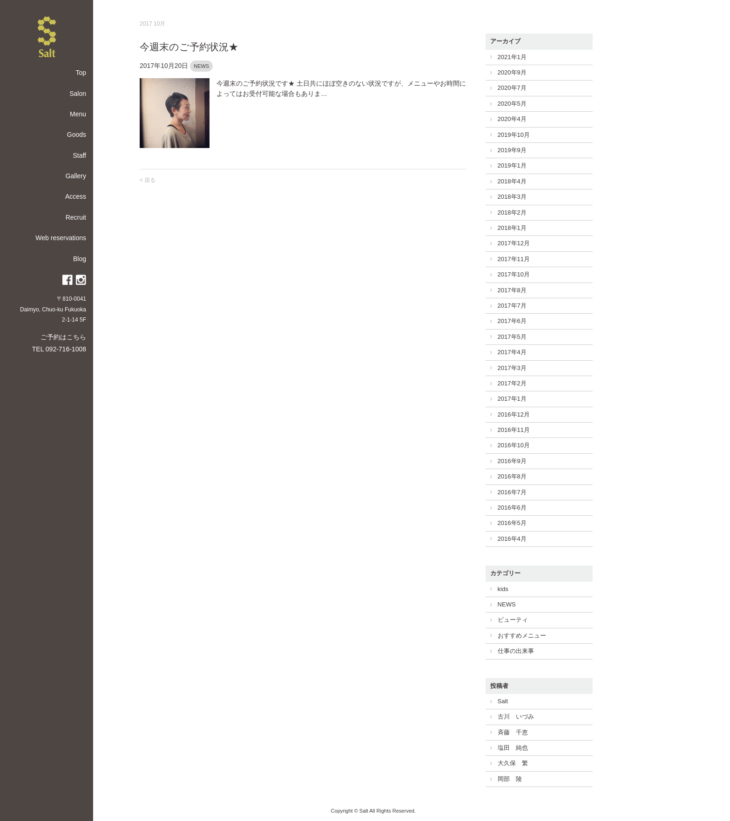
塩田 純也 (513, 747)
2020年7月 (512, 87)
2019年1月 (512, 165)
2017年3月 (512, 367)
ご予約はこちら (63, 337)
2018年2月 (512, 212)
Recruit (76, 217)
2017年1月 (512, 398)
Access (75, 196)
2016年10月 (514, 445)
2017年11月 (514, 259)
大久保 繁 (513, 763)
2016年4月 (512, 538)
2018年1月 (512, 227)
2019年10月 (514, 134)
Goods (76, 134)
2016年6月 (512, 507)
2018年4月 (512, 181)
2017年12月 (514, 243)
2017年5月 (512, 336)
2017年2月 (512, 383)
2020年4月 (512, 118)
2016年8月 (512, 476)
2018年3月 (512, 196)
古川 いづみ (516, 716)
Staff (79, 155)
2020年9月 (512, 72)
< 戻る (147, 180)
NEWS (201, 66)
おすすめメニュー (522, 635)
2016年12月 (514, 414)
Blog (79, 258)
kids (503, 588)
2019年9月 (512, 150)
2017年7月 (512, 305)
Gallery (76, 176)
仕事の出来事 (516, 650)
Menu (78, 114)
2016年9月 (512, 461)
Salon (77, 93)
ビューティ (513, 619)
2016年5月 (512, 522)
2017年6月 (512, 320)
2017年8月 (512, 290)
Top (80, 72)
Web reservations (60, 238)
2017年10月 (514, 274)
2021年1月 (512, 57)
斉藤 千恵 (513, 732)
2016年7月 (512, 492)
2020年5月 (512, 103)
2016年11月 (514, 429)
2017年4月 (512, 352)
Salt (503, 701)
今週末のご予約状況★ (189, 46)
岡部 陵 (510, 778)
